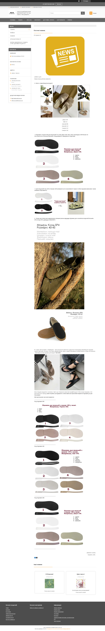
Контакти (56, 615)
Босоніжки (8, 611)
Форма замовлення (58, 611)
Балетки (8, 609)
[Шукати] (83, 13)
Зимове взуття (9, 615)
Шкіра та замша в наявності (37, 607)
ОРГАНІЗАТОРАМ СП (15, 39)
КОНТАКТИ (37, 20)
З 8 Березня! (49, 574)
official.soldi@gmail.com (17, 100)
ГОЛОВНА (12, 20)
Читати (59, 4)
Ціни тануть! (81, 574)
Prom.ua (60, 627)
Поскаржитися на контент (52, 628)
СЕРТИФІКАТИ (61, 20)
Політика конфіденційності (64, 628)
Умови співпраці (58, 607)
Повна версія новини (49, 591)
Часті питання (57, 621)
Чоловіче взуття (10, 617)
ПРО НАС (29, 20)
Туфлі (7, 607)
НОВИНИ (12, 36)
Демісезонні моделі (10, 613)
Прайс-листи (57, 609)
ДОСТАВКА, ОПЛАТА (48, 20)
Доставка (56, 613)
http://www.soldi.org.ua (16, 98)
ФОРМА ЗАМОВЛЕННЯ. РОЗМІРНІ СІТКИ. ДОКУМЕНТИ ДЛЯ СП (19, 43)
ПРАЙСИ (70, 20)
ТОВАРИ (20, 20)
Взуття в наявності (10, 619)
